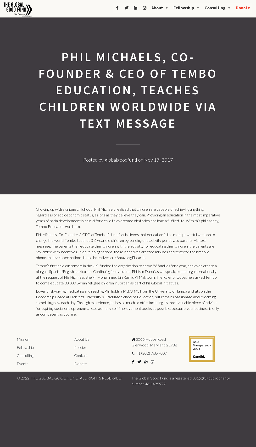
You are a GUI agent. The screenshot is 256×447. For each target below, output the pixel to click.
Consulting (218, 8)
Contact (81, 355)
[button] (133, 361)
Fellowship (186, 8)
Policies (80, 347)
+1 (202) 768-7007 (149, 353)
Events (22, 363)
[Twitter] (126, 8)
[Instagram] (144, 8)
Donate (243, 8)
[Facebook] (117, 8)
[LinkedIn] (135, 8)
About (160, 8)
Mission (23, 339)
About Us (81, 339)
